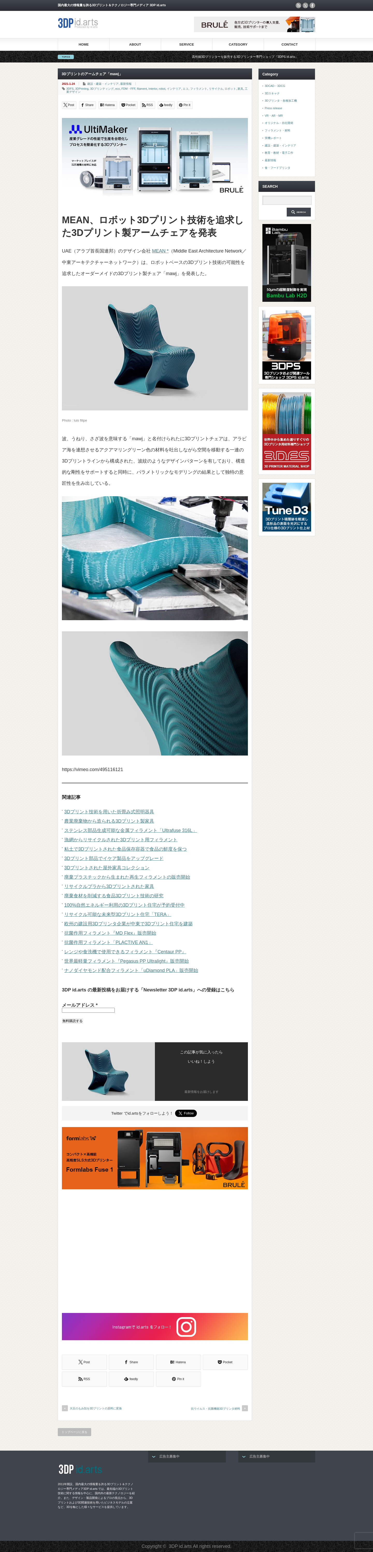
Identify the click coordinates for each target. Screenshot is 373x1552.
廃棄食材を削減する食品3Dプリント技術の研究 (113, 895)
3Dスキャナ (272, 93)
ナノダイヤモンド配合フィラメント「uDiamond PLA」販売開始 (131, 970)
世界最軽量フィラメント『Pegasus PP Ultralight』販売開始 (126, 961)
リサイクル (216, 88)
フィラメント (198, 88)
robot (162, 88)
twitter (305, 5)
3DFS (70, 88)
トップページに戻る (74, 1432)
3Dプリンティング (102, 88)
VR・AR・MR (274, 115)
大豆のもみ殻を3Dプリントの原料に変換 (96, 1408)
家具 (240, 88)
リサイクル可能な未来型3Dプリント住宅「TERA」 (117, 914)
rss (298, 5)
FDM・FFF (128, 88)
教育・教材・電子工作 (279, 152)
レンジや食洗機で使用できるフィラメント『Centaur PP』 (125, 951)
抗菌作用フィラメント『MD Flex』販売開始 (110, 933)
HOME (83, 44)
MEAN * (160, 251)
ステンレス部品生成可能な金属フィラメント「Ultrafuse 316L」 (130, 830)
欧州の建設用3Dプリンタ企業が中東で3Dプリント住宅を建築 (128, 923)
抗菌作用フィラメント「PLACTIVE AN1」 (108, 942)
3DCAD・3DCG (275, 85)
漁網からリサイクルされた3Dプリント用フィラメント (120, 839)
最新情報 (126, 83)
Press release (273, 108)
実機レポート (273, 137)
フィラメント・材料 (277, 130)
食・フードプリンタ (277, 167)
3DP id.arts (180, 1546)
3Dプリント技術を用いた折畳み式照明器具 (109, 811)
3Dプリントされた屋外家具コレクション (106, 867)
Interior (152, 88)
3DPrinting (81, 88)
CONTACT (290, 44)
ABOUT (135, 44)
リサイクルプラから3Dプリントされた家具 (109, 886)
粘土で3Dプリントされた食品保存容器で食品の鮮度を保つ (125, 849)
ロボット (230, 88)
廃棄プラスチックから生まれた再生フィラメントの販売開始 (127, 877)
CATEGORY (238, 44)
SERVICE (186, 44)
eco (117, 88)
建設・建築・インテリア (103, 83)
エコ (185, 88)
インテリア (174, 88)
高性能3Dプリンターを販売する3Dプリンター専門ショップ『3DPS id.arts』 (253, 57)
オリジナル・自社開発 (279, 122)
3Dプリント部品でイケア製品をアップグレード (113, 858)
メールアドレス (80, 1005)
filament (142, 88)
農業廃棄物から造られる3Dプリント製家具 (109, 821)
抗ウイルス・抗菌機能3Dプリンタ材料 (215, 1408)
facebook (312, 5)
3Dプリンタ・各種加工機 (281, 100)
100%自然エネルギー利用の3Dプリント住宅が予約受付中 (124, 905)
